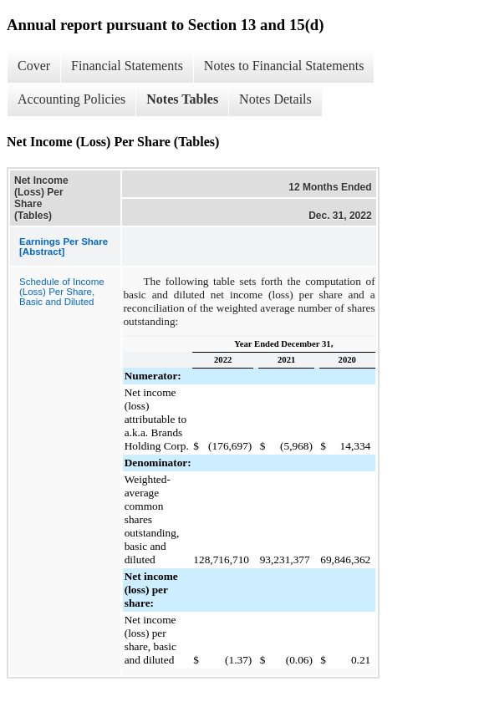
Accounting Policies (71, 99)
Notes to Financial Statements (284, 65)
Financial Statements (127, 65)
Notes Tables (182, 99)
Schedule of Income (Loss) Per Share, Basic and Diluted (61, 292)
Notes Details (275, 99)
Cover (34, 65)
